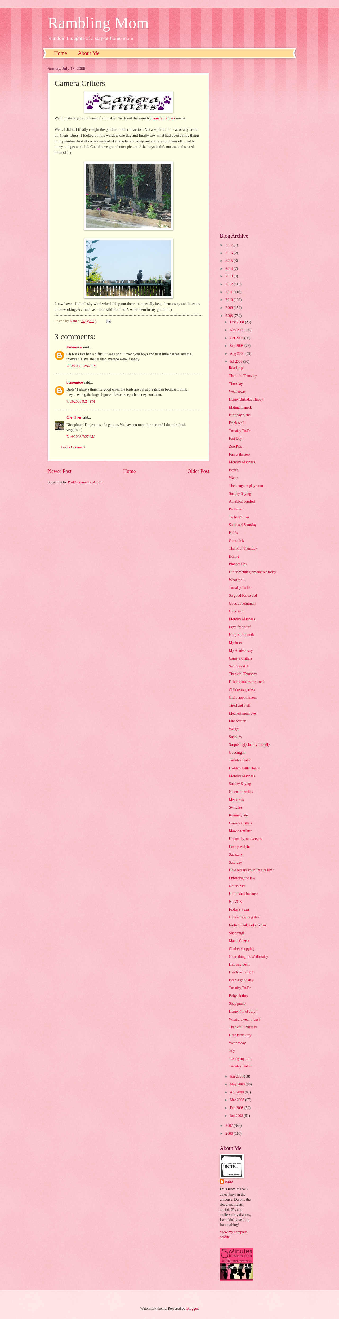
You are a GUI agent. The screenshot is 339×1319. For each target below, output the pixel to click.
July (232, 1051)
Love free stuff (240, 627)
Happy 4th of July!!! (244, 1011)
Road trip (236, 368)
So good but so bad (243, 596)
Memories (236, 800)
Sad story (236, 854)
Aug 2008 (237, 354)
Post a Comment (73, 447)
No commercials (241, 792)
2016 (229, 253)
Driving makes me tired (246, 682)
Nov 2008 (237, 330)
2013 (229, 276)
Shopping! (236, 933)
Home (60, 53)
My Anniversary (241, 651)
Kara (229, 1182)
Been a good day (241, 980)
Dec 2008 (237, 322)
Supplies (235, 737)
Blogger (192, 1309)
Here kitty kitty (240, 1035)
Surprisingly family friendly (249, 745)
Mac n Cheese (239, 941)
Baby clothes (238, 996)
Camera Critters (163, 118)
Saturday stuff (239, 666)
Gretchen (73, 418)
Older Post (198, 471)
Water (233, 478)
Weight (234, 729)
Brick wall (236, 423)
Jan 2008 (237, 1116)
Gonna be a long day (244, 917)
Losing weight (239, 847)
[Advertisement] (255, 145)
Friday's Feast (239, 910)
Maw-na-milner (240, 831)
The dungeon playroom (246, 486)
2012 (229, 284)
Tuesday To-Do (240, 431)
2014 (229, 269)
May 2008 (238, 1084)
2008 (229, 316)
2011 (229, 292)
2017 (229, 245)
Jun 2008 (237, 1076)
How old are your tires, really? (251, 870)
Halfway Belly (239, 964)
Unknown (74, 347)
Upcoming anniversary (245, 839)
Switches (235, 807)
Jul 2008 (236, 362)
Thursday (236, 384)
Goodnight (236, 753)
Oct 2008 (237, 338)
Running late (238, 815)
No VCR (235, 902)
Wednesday (237, 391)
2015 (229, 261)
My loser (235, 643)
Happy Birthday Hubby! (246, 399)
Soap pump (237, 1004)
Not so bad (237, 886)
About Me (89, 53)
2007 (229, 1126)
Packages (235, 509)
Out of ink (236, 541)
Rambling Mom (98, 23)
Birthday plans (239, 415)
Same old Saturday (242, 525)
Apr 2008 (237, 1092)
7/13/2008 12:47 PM (81, 366)
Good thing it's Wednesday (248, 957)
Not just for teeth (241, 635)
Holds (233, 533)
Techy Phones (239, 517)
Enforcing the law (242, 878)
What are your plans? (244, 1019)
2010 (229, 300)
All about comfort (242, 501)
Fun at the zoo (239, 454)
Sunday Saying (240, 494)
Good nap (236, 611)
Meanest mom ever (243, 713)
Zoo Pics (235, 446)
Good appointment (242, 603)
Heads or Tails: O (242, 972)
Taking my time (240, 1059)
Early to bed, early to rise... (249, 925)
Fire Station (237, 721)
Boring (234, 556)
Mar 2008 (237, 1100)
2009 (229, 308)
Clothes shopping (241, 949)
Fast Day (235, 439)
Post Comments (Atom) (85, 482)
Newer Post (60, 471)
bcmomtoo (74, 382)
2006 (229, 1134)
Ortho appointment (243, 697)
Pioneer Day (238, 564)
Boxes (233, 470)
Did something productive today (252, 572)
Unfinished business (243, 894)
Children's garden (242, 690)
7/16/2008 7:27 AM (80, 437)
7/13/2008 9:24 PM (80, 401)
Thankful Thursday (243, 376)
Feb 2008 (237, 1108)
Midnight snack (240, 407)
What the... (237, 580)
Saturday (235, 862)
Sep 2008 (237, 346)
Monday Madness (242, 462)
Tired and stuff (239, 705)
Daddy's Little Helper (244, 768)
